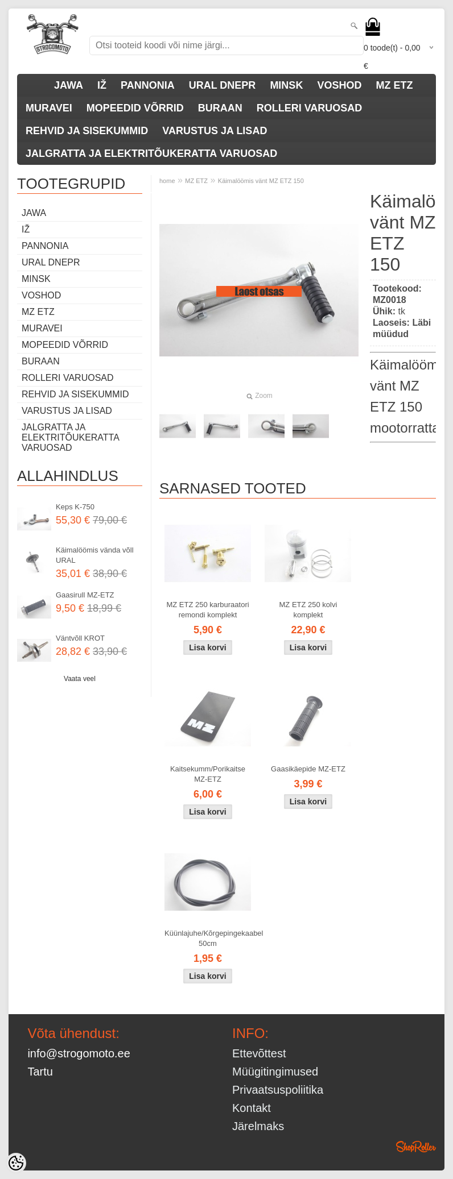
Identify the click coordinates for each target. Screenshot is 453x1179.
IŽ (101, 85)
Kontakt (251, 1108)
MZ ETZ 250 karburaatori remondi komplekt (207, 609)
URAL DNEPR (222, 85)
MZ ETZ (394, 85)
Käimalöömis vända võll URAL (95, 555)
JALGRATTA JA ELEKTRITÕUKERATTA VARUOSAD (151, 153)
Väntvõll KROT (80, 638)
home (167, 180)
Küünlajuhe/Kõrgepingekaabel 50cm (210, 938)
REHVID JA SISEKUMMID (87, 130)
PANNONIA (148, 85)
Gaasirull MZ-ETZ (85, 595)
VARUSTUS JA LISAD (214, 130)
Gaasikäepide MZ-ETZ (308, 769)
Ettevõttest (259, 1053)
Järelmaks (258, 1126)
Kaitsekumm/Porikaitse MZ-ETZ (207, 774)
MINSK (286, 85)
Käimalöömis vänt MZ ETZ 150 (261, 180)
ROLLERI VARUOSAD (310, 108)
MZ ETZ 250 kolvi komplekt (308, 609)
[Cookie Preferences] (16, 1163)
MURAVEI (49, 108)
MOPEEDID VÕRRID (135, 108)
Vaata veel (80, 679)
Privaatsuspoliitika (277, 1089)
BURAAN (220, 108)
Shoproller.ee (416, 1146)
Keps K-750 (75, 507)
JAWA (68, 85)
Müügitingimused (275, 1071)
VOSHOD (339, 85)
